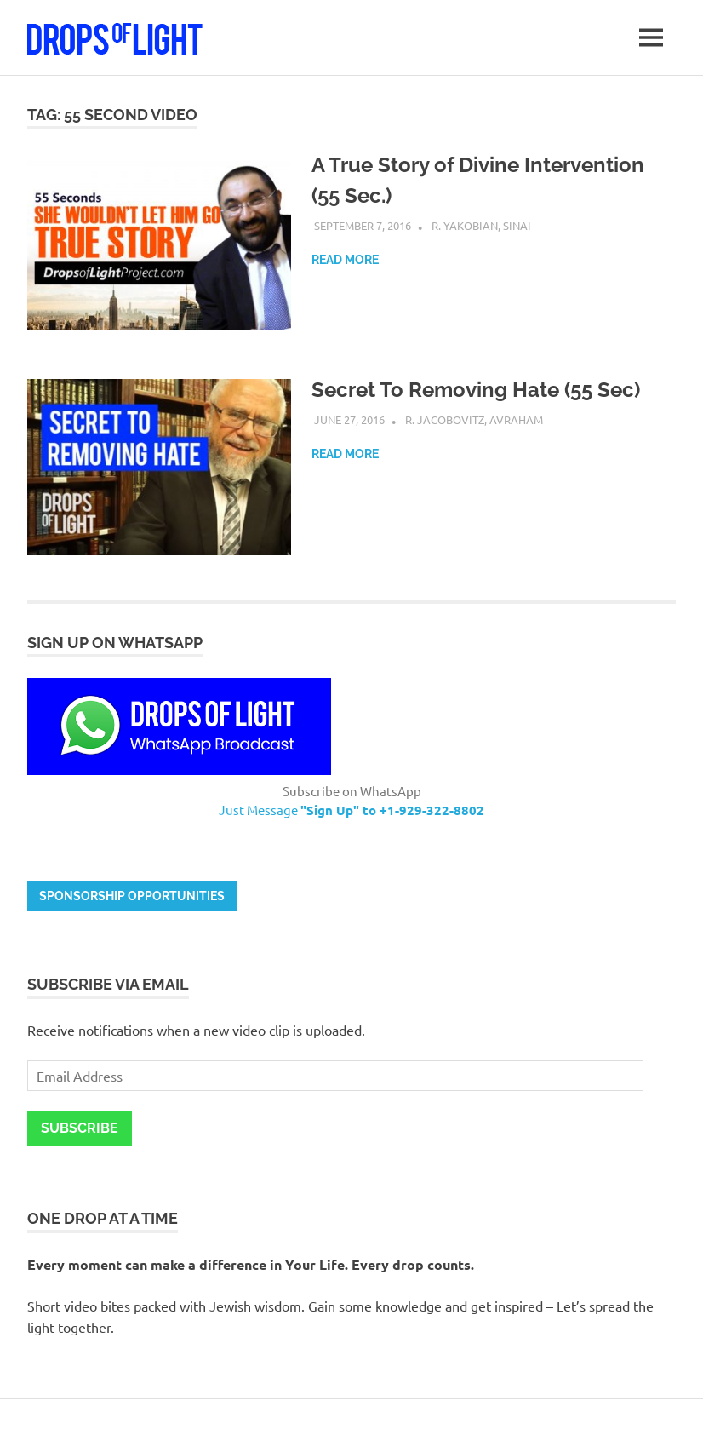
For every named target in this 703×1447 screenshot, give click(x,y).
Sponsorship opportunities (132, 896)
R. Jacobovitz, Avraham (474, 419)
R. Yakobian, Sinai (481, 225)
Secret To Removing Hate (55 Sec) (475, 389)
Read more (345, 260)
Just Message (351, 809)
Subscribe (79, 1128)
